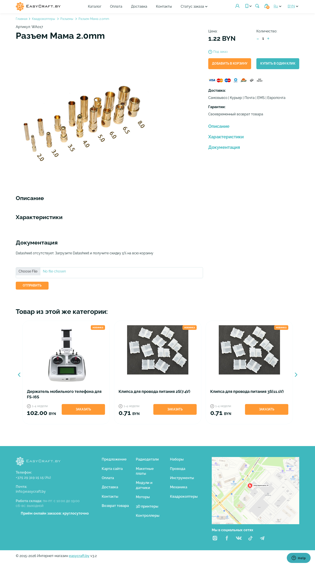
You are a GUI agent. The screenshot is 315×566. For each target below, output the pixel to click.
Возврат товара (115, 506)
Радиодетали (147, 459)
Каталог (94, 6)
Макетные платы (145, 471)
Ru (276, 6)
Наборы (177, 459)
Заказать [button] (83, 409)
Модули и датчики (144, 485)
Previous (19, 375)
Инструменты (182, 478)
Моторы (143, 497)
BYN (291, 6)
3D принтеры (147, 506)
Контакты (164, 6)
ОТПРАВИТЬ (32, 285)
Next (296, 375)
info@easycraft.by (31, 491)
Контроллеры (147, 515)
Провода (177, 469)
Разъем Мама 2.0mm (94, 19)
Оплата (116, 6)
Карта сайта (112, 469)
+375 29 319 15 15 (33, 477)
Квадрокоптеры (44, 19)
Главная (21, 19)
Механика (178, 487)
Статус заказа (192, 6)
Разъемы (67, 19)
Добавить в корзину (229, 63)
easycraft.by (79, 556)
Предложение (114, 459)
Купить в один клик (278, 63)
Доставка (139, 6)
